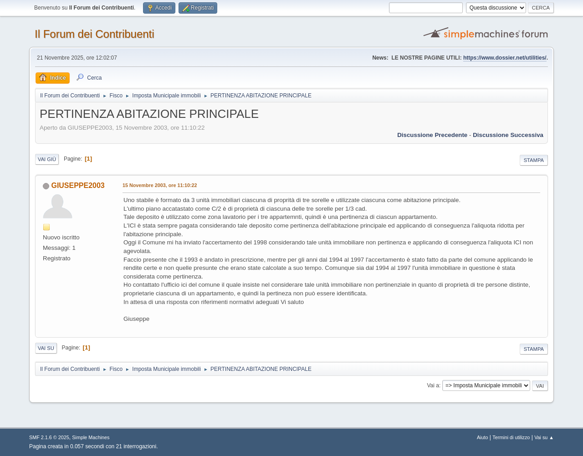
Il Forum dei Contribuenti (94, 34)
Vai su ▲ (544, 437)
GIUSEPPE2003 (77, 185)
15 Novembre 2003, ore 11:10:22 (160, 185)
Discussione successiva (508, 135)
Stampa (534, 160)
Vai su (46, 348)
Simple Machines (90, 437)
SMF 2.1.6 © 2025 (49, 437)
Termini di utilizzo (511, 437)
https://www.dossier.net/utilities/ (505, 58)
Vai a (433, 385)
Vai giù (47, 159)
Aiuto (482, 437)
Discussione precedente (432, 135)
